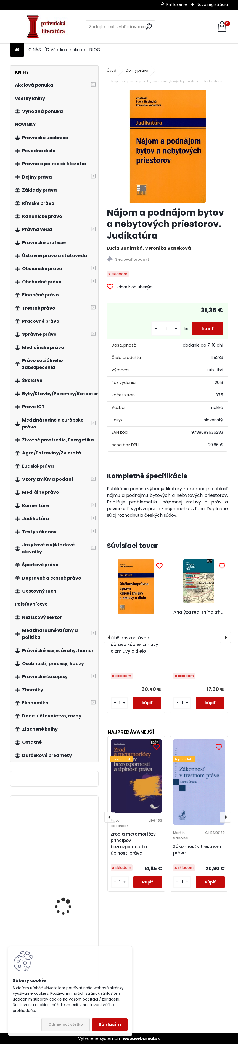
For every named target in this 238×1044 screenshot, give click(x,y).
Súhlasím (110, 1024)
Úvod (111, 70)
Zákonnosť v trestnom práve (197, 850)
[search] (149, 26)
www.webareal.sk (141, 1038)
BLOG (94, 50)
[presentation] (109, 637)
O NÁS (34, 50)
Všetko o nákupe (65, 50)
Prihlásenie (176, 4)
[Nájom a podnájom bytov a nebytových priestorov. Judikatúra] (167, 146)
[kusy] (163, 329)
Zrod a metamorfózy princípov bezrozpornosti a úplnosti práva (133, 843)
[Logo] (48, 27)
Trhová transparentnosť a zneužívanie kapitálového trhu (70, 833)
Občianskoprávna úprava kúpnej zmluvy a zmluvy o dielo (134, 644)
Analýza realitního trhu (198, 612)
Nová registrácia (212, 4)
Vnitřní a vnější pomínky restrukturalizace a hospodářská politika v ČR (69, 895)
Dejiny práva (137, 70)
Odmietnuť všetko (65, 1024)
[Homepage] (17, 50)
